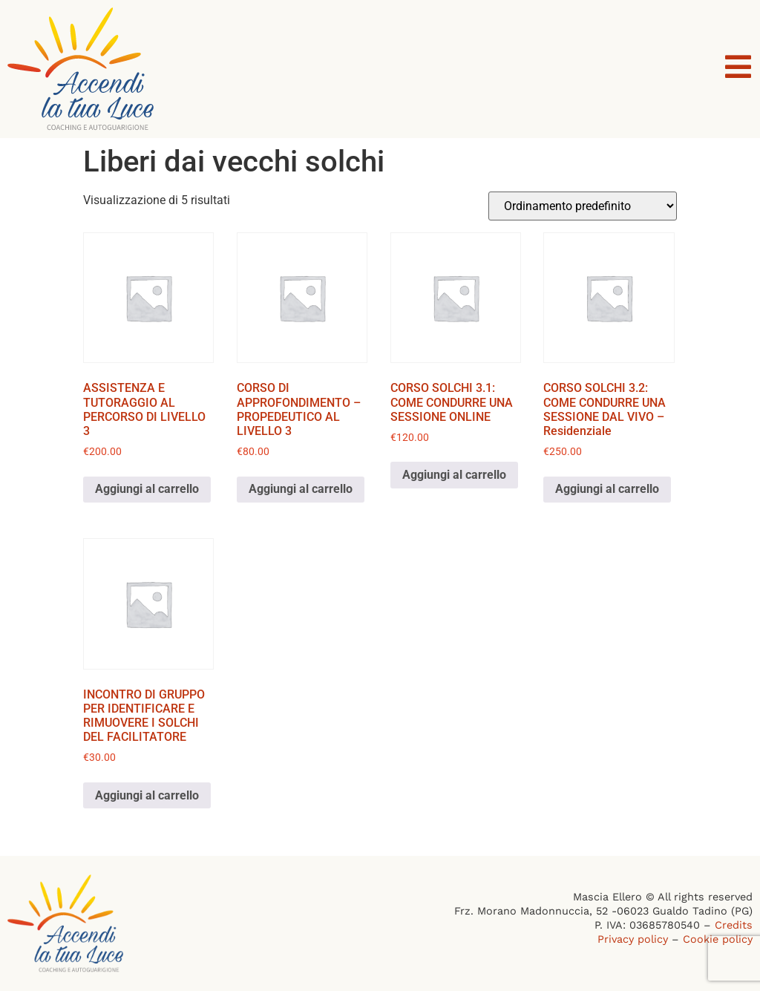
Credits (734, 925)
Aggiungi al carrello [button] (147, 489)
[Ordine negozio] (582, 206)
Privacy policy (632, 939)
